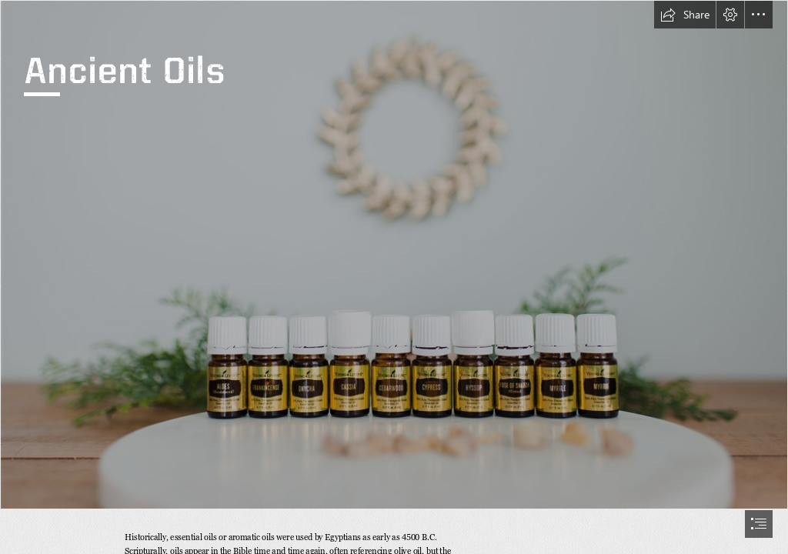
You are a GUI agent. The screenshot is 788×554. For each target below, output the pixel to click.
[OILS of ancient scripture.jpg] (394, 254)
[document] (394, 277)
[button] (685, 14)
